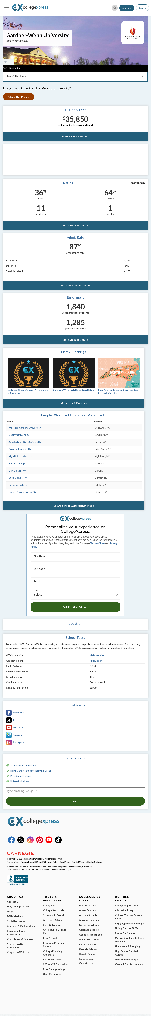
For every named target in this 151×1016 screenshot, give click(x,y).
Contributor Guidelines (20, 939)
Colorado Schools (89, 929)
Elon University (17, 470)
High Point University (20, 456)
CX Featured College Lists (54, 931)
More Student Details (75, 225)
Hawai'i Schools (88, 954)
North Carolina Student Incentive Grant (30, 770)
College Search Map (54, 910)
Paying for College (125, 933)
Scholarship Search (54, 915)
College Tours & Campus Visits (128, 917)
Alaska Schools (87, 910)
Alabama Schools (88, 905)
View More (84, 963)
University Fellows (19, 781)
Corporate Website (18, 952)
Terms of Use (97, 543)
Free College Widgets (55, 969)
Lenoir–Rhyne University (22, 492)
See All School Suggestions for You (74, 505)
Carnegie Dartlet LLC (34, 858)
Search (75, 801)
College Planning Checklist (52, 953)
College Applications (126, 905)
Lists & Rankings (52, 925)
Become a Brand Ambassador (16, 933)
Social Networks (16, 921)
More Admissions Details (75, 285)
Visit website (97, 655)
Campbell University (19, 449)
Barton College (16, 463)
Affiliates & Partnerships (21, 926)
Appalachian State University (24, 442)
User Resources (52, 974)
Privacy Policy (27, 862)
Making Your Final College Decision (129, 940)
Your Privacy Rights (69, 862)
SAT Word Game (52, 959)
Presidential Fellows (20, 775)
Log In (142, 8)
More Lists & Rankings (74, 403)
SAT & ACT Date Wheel (56, 964)
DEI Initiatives (15, 916)
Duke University (17, 477)
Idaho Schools (87, 958)
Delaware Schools (89, 939)
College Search (51, 905)
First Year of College (126, 959)
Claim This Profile (18, 96)
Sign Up (126, 8)
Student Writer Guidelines (16, 946)
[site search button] (115, 8)
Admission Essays (125, 910)
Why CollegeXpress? (18, 906)
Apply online (97, 660)
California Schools (89, 925)
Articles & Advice (53, 920)
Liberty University (18, 434)
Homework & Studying (127, 946)
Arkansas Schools (89, 920)
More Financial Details (75, 136)
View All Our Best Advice (129, 964)
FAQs (10, 911)
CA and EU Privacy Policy (46, 862)
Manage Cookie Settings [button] (90, 862)
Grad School (50, 938)
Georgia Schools (88, 949)
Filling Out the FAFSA (127, 928)
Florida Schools (87, 944)
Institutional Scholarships (23, 765)
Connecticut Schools (90, 934)
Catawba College (17, 485)
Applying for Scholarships (129, 923)
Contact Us (13, 901)
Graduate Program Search (53, 945)
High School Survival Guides (126, 953)
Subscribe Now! (75, 607)
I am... (37, 590)
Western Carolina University (24, 427)
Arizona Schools (88, 915)
